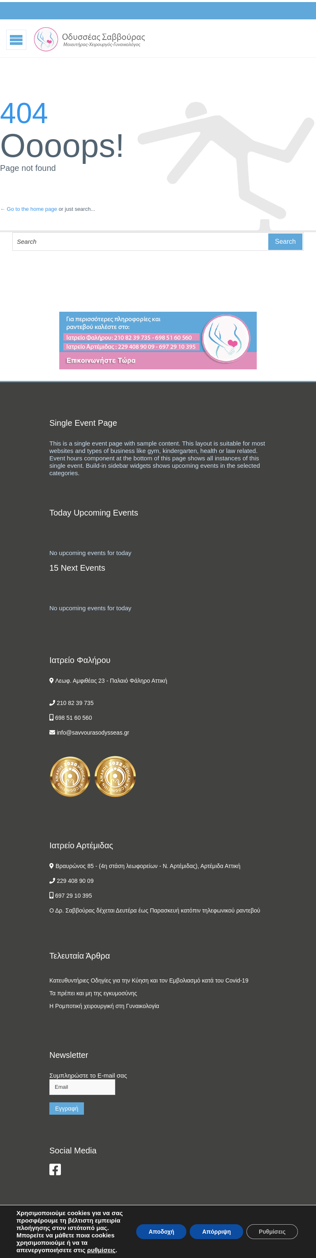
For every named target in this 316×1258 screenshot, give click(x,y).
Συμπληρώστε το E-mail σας (88, 1075)
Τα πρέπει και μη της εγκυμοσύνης (93, 993)
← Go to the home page (28, 209)
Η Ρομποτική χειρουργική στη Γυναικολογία (104, 1006)
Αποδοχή (161, 1231)
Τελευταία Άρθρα (79, 955)
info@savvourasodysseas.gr (93, 732)
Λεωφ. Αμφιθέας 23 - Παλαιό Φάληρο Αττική (111, 680)
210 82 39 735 (75, 703)
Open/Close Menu (16, 39)
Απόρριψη (216, 1231)
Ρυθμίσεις (272, 1231)
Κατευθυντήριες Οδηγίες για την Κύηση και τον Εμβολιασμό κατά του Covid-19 (149, 980)
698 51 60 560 (73, 717)
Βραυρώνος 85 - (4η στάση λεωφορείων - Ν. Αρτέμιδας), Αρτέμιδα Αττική (148, 866)
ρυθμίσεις (101, 1249)
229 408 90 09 (75, 881)
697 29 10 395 (73, 895)
